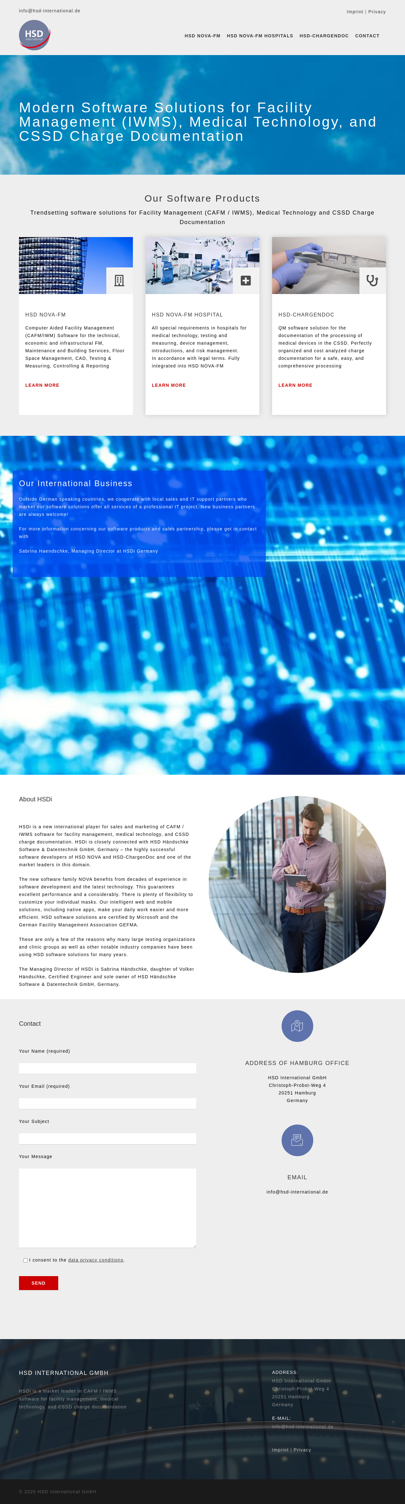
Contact (367, 35)
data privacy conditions (96, 1260)
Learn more (169, 385)
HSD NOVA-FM (203, 35)
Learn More (42, 385)
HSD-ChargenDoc (324, 35)
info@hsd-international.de (50, 10)
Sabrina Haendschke (43, 551)
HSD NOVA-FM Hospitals (260, 35)
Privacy (377, 11)
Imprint (355, 11)
